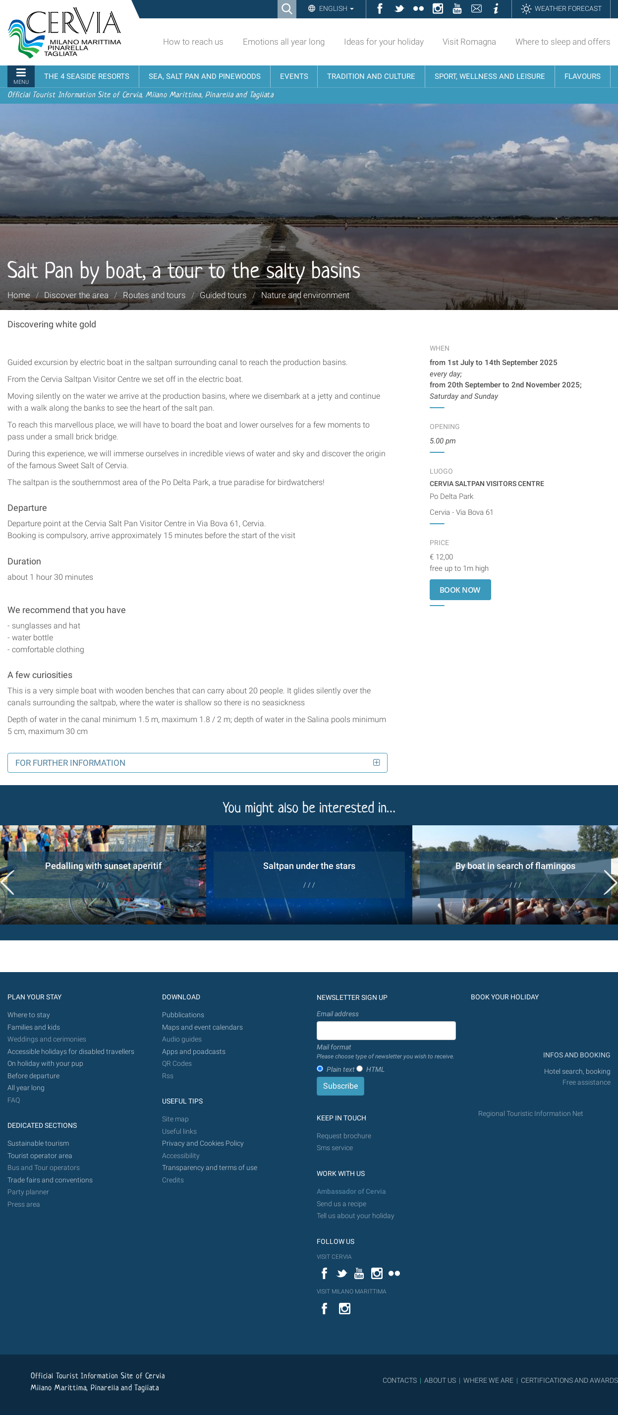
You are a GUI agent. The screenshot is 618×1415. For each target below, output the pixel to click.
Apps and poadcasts (193, 1051)
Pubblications (183, 1015)
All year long (26, 1088)
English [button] (336, 8)
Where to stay (28, 1015)
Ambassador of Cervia (351, 1191)
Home (18, 295)
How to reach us (193, 42)
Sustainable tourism (38, 1143)
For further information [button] (70, 763)
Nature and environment (305, 295)
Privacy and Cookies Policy (203, 1143)
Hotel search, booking (577, 1071)
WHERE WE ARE (488, 1380)
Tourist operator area (39, 1156)
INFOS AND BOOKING (576, 1055)
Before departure (33, 1076)
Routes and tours (154, 295)
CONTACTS (400, 1380)
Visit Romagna (469, 42)
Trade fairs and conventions (50, 1180)
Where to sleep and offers (563, 42)
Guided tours (223, 295)
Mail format (385, 1052)
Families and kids (33, 1027)
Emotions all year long (284, 42)
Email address (338, 1014)
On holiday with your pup (45, 1063)
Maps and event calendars (202, 1027)
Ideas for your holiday (384, 42)
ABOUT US (440, 1380)
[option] (103, 874)
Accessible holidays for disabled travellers (70, 1051)
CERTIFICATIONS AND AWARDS (569, 1380)
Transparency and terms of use (209, 1168)
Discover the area (76, 295)
